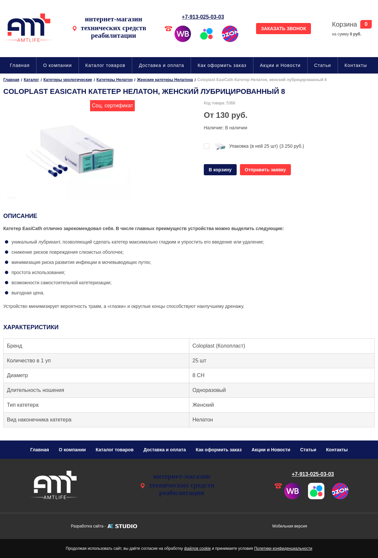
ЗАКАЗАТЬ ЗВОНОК (283, 28)
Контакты (355, 65)
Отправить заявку (265, 169)
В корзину (220, 169)
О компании (57, 65)
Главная (20, 65)
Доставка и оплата (161, 65)
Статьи (322, 65)
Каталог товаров (105, 65)
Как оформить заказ (222, 65)
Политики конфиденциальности (283, 548)
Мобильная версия (289, 526)
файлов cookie (197, 548)
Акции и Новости (280, 65)
